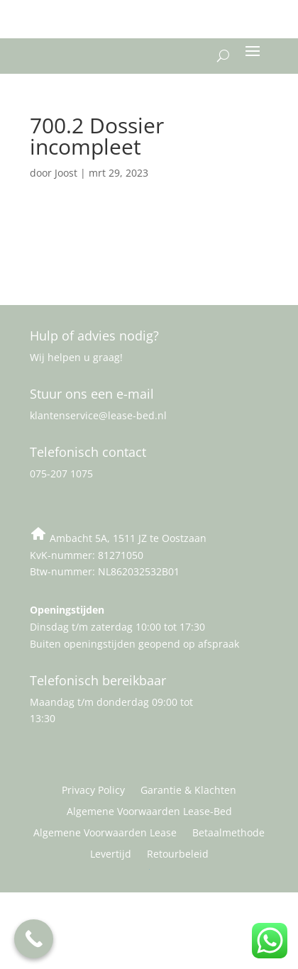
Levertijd (110, 854)
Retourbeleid (178, 854)
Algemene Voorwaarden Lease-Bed (149, 812)
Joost (66, 172)
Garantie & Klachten (188, 791)
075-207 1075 (61, 473)
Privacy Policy (93, 791)
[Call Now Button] (33, 938)
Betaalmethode (228, 833)
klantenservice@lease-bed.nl (98, 415)
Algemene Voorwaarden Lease (105, 833)
